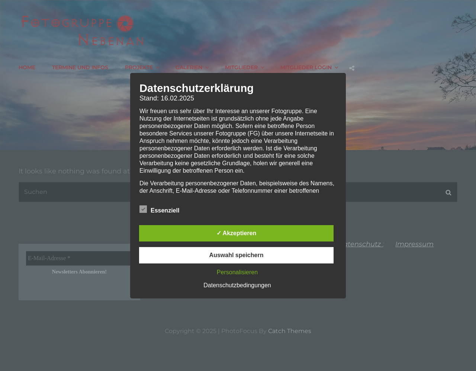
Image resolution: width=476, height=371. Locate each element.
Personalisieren (237, 272)
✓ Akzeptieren (236, 233)
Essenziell (159, 209)
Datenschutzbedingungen (237, 285)
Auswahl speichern (236, 255)
